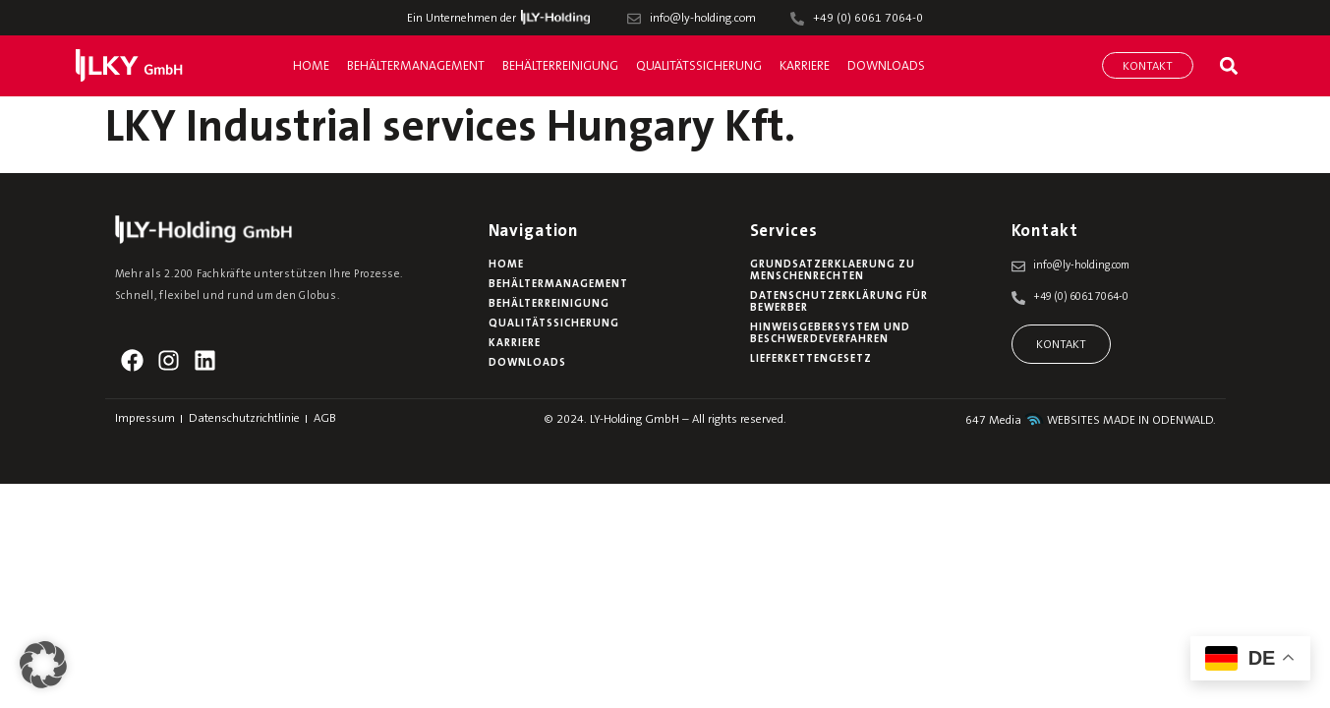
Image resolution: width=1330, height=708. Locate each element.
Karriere (805, 66)
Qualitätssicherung (699, 66)
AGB (325, 419)
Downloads (886, 66)
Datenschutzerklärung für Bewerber (839, 302)
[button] (1229, 65)
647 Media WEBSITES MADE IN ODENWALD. (1090, 421)
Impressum (145, 419)
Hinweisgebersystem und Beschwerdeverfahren (830, 334)
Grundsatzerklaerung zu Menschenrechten (832, 271)
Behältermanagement (416, 66)
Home (311, 66)
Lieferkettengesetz (811, 359)
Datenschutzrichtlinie (244, 419)
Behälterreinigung (560, 66)
